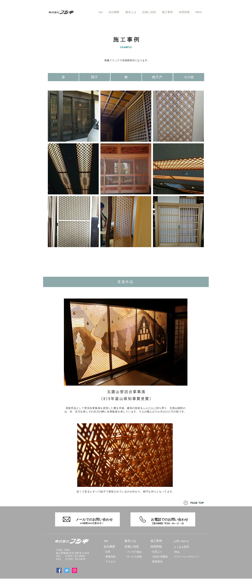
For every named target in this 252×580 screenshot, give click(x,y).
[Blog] (177, 552)
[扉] (63, 77)
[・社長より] (156, 552)
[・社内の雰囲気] (159, 556)
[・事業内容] (109, 556)
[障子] (94, 77)
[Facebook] (59, 570)
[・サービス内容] (133, 556)
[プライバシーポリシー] (186, 556)
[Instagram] (74, 570)
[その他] (188, 77)
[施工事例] (156, 541)
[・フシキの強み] (133, 552)
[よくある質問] (181, 547)
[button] (73, 116)
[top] (106, 541)
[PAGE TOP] (197, 503)
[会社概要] (109, 547)
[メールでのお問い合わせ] (87, 519)
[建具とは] (130, 541)
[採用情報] (156, 547)
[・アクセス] (109, 561)
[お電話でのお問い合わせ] (162, 519)
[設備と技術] (131, 547)
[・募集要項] (156, 561)
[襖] (126, 77)
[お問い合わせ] (181, 541)
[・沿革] (106, 552)
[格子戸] (157, 77)
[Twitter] (66, 570)
